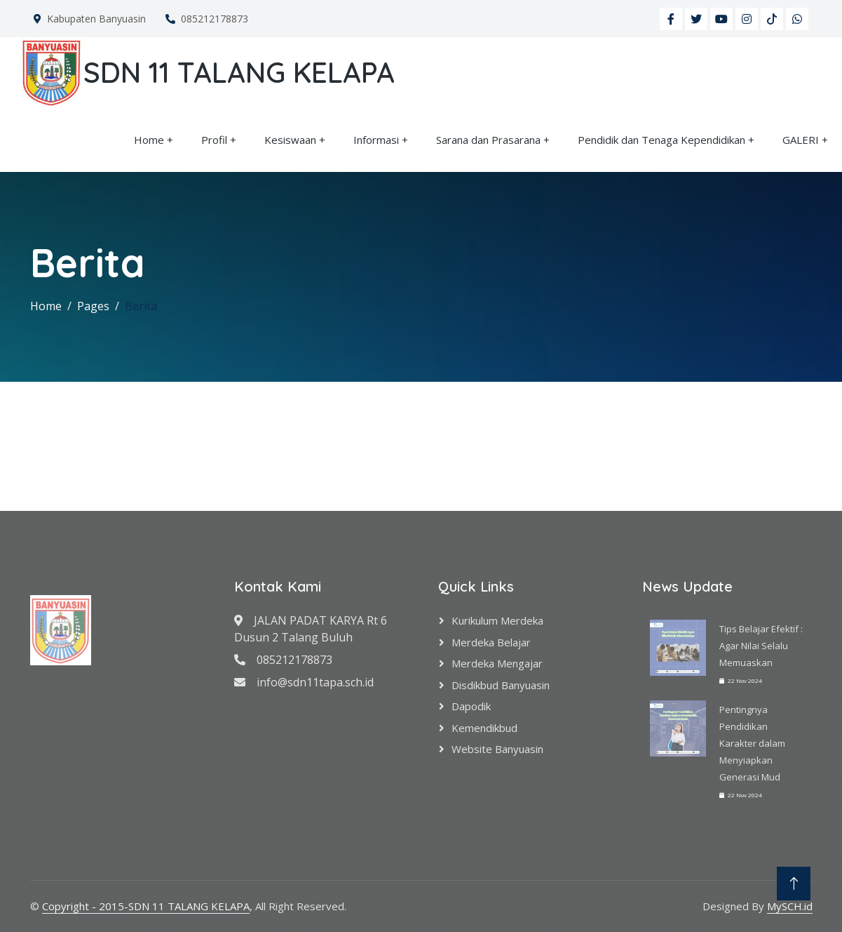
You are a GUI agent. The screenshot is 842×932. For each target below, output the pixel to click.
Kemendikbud (484, 728)
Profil (214, 140)
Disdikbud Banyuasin (500, 685)
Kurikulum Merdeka (497, 620)
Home (149, 140)
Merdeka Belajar (491, 642)
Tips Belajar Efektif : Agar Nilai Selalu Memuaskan (761, 646)
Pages (93, 306)
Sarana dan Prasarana (488, 140)
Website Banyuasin (497, 749)
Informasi (376, 140)
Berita (141, 306)
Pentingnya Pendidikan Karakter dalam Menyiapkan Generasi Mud (752, 743)
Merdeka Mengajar (497, 663)
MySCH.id (790, 906)
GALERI (800, 140)
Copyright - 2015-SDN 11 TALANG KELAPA (146, 906)
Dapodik (471, 706)
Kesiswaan (290, 140)
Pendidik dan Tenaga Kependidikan (661, 140)
